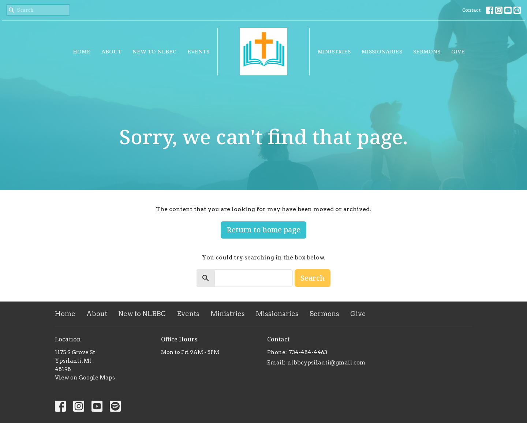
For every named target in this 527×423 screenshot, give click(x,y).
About (111, 51)
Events (198, 51)
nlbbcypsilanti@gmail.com (326, 362)
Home (81, 51)
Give (458, 51)
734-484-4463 (308, 352)
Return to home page (263, 230)
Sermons (426, 51)
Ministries (334, 51)
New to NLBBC (154, 51)
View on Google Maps (85, 377)
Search (312, 278)
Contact (471, 10)
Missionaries (382, 51)
